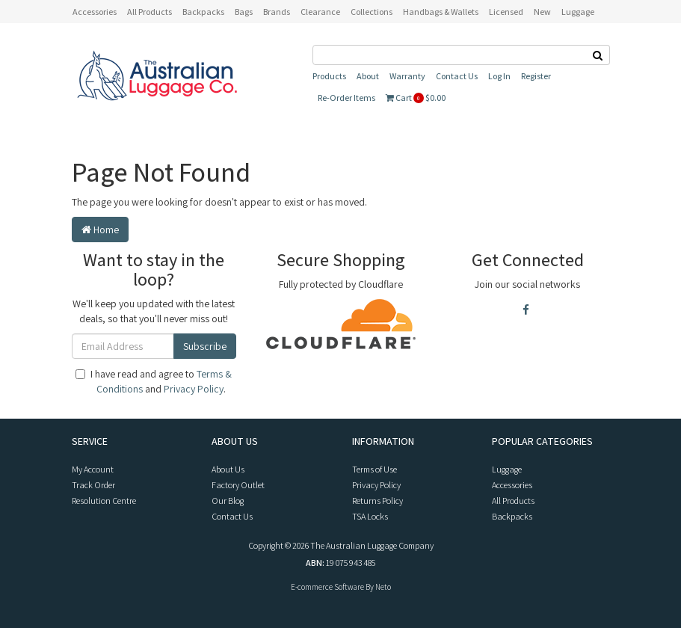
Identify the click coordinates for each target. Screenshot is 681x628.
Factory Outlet (238, 484)
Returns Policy (377, 500)
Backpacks (512, 516)
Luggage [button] (577, 11)
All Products (149, 11)
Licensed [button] (506, 11)
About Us (228, 469)
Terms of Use (374, 469)
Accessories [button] (95, 11)
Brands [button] (276, 11)
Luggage (507, 469)
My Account (93, 469)
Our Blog (228, 500)
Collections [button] (371, 11)
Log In (499, 75)
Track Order (93, 484)
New (542, 11)
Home (100, 229)
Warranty (407, 75)
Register (536, 75)
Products (329, 75)
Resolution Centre (104, 500)
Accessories (512, 484)
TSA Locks (370, 516)
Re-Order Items (346, 97)
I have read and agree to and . (154, 381)
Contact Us (457, 75)
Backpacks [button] (203, 11)
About (368, 75)
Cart (416, 97)
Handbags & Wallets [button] (440, 11)
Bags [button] (244, 11)
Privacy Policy (194, 388)
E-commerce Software (327, 587)
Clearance (320, 11)
